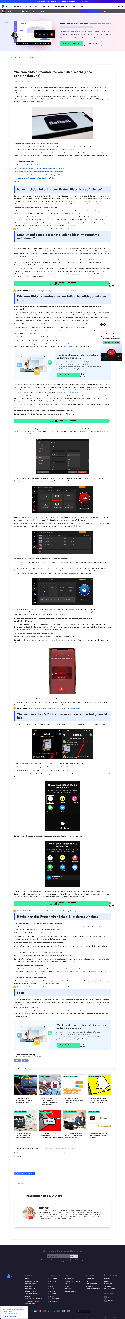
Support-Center (90, 1277)
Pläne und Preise (30, 1302)
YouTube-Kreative (109, 1287)
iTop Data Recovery (31, 1290)
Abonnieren (73, 1255)
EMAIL (43, 1152)
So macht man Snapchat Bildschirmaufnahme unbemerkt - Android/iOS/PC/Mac (59, 707)
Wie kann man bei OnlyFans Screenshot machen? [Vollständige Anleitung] (57, 910)
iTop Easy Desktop (30, 1282)
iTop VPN (28, 1277)
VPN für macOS (51, 1280)
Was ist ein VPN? (69, 1277)
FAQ (42, 11)
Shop (81, 6)
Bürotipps (67, 1285)
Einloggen (119, 6)
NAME (17, 1152)
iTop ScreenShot (30, 1287)
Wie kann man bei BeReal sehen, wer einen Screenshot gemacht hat (39, 175)
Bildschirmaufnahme (70, 1290)
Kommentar (19, 1155)
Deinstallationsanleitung (93, 1287)
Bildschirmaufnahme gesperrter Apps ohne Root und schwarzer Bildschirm (56, 290)
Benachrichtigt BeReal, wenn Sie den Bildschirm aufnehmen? (37, 165)
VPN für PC (50, 1282)
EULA (114, 1316)
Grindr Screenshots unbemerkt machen (69, 400)
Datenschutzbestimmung (10, 1313)
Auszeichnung (108, 1285)
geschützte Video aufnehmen (71, 392)
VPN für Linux (51, 1295)
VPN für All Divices (52, 1300)
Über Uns (107, 1277)
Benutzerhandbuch (91, 1282)
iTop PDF (28, 1295)
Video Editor (25, 11)
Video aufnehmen (35, 58)
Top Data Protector (31, 1292)
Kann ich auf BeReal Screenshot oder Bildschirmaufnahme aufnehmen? (41, 168)
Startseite (14, 58)
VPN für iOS (50, 1285)
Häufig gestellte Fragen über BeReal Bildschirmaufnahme (36, 178)
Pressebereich (108, 1282)
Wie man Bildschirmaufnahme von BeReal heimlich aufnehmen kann (41, 171)
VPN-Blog (67, 1282)
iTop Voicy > (85, 2)
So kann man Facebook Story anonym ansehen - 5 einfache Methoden (55, 986)
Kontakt (106, 1280)
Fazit (19, 181)
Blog (23, 58)
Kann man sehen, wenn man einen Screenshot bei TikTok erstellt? (53, 229)
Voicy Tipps (67, 1287)
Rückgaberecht (90, 1316)
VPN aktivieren (90, 1285)
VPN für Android (51, 1287)
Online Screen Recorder (32, 1300)
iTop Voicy (28, 1285)
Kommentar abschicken (24, 1172)
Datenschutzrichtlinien (103, 1316)
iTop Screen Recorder (71, 346)
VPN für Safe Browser (53, 1297)
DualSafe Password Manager (33, 1297)
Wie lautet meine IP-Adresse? (73, 1280)
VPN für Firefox (51, 1292)
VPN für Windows (52, 1277)
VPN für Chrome (51, 1290)
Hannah (17, 81)
